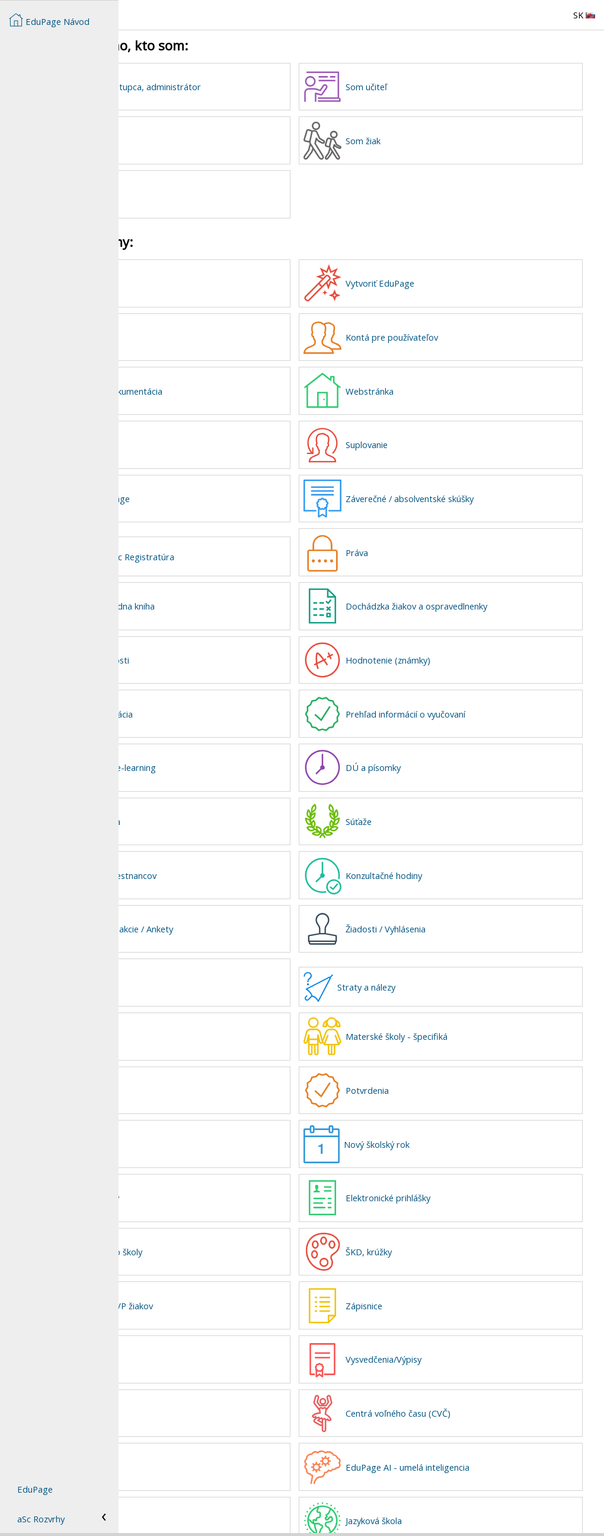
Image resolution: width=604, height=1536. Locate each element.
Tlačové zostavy (203, 1122)
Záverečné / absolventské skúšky (470, 490)
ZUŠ (180, 1069)
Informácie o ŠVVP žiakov (221, 1280)
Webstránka (430, 385)
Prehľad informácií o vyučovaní (466, 701)
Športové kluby (201, 1332)
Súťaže (419, 806)
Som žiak (423, 139)
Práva (417, 543)
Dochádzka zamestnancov (223, 859)
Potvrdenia (427, 1069)
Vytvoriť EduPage (440, 279)
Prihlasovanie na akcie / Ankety (232, 911)
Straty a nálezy (427, 968)
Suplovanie (427, 437)
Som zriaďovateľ (204, 192)
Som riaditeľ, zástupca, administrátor (245, 87)
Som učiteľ (427, 87)
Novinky (187, 279)
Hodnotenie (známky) (448, 648)
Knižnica (187, 1437)
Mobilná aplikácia (205, 806)
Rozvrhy (187, 437)
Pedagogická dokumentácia (226, 385)
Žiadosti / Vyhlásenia (446, 911)
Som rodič (192, 139)
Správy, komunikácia (211, 701)
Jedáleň (186, 1016)
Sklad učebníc (198, 1490)
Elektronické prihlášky (448, 1174)
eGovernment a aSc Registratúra (228, 547)
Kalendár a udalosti (210, 648)
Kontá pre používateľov (452, 332)
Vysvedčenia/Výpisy (444, 1332)
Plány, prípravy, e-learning (223, 753)
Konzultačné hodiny (444, 859)
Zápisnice (424, 1280)
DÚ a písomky (433, 753)
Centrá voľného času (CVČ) (458, 1385)
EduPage (35, 1489)
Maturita (189, 1385)
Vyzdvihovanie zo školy (216, 1227)
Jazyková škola (434, 1490)
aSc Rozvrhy (41, 1519)
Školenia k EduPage (210, 490)
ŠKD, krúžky (429, 1227)
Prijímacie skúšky (205, 1174)
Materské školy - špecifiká (457, 1016)
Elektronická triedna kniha (222, 595)
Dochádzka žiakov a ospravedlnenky (477, 595)
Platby (184, 964)
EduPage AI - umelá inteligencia (468, 1437)
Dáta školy (192, 332)
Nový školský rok (437, 1122)
